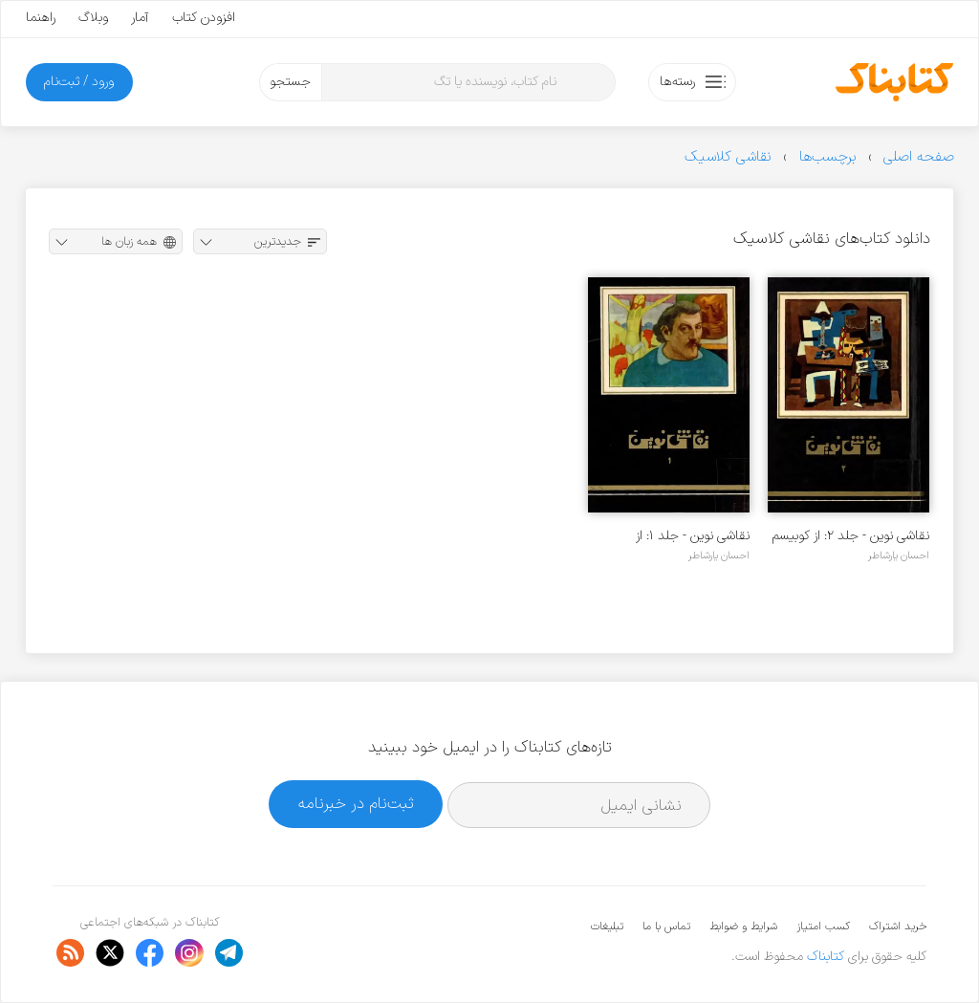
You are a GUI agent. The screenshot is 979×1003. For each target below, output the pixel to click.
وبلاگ (93, 18)
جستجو (290, 82)
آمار (140, 18)
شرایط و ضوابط (743, 926)
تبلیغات (607, 926)
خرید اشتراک (897, 926)
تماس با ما (666, 926)
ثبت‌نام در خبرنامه (356, 804)
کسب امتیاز (823, 926)
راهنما (40, 18)
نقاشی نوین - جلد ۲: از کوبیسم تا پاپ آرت (850, 536)
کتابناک (825, 957)
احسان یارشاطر (898, 555)
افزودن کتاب (203, 18)
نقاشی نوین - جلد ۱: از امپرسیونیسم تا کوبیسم (691, 536)
